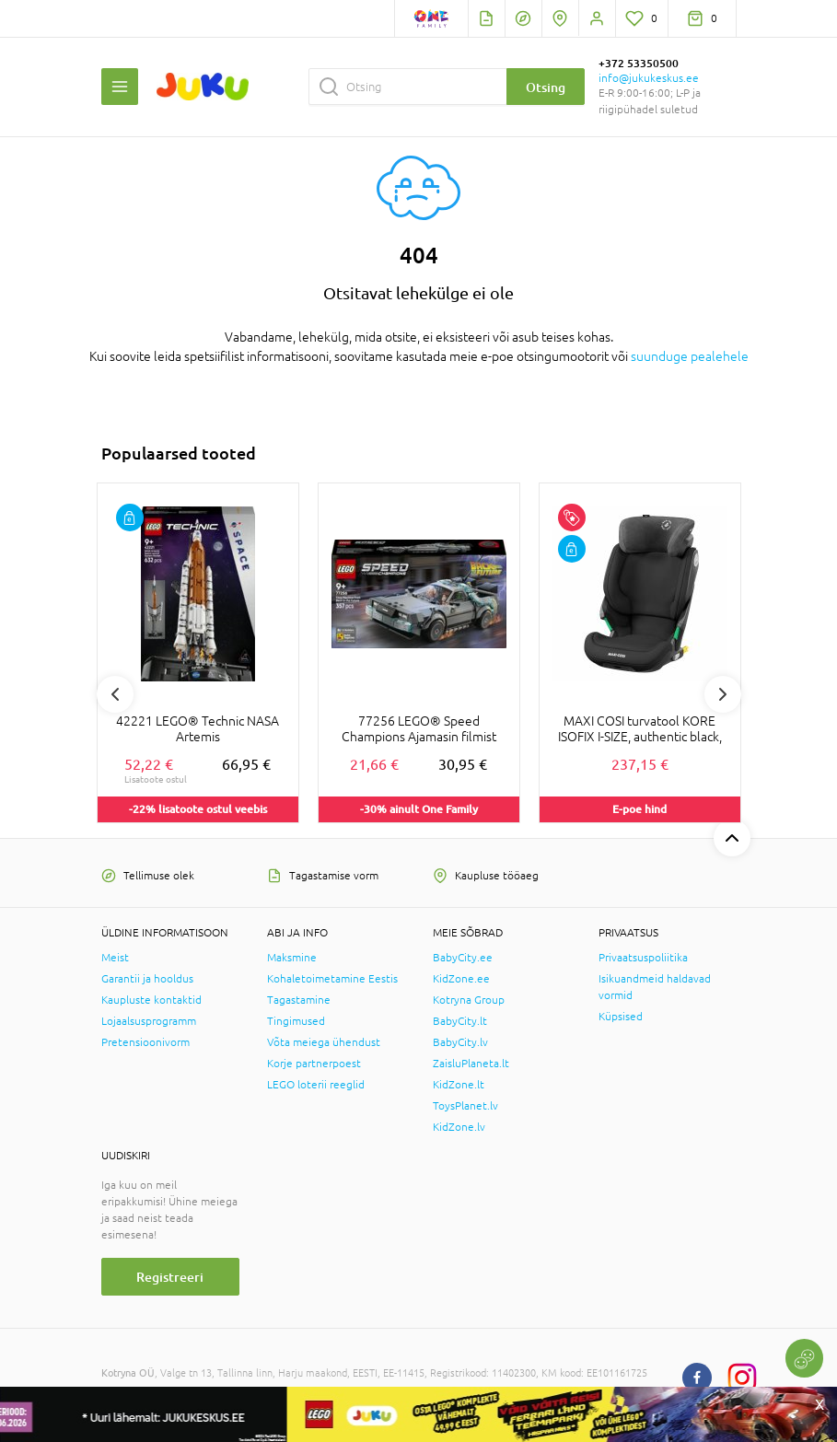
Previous (115, 694)
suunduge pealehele (690, 356)
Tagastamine (299, 1000)
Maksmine (292, 957)
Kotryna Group (469, 1000)
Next (722, 694)
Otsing (545, 87)
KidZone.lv (459, 1127)
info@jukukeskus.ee (649, 78)
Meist (115, 957)
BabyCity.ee (463, 957)
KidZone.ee (461, 978)
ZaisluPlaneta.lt (471, 1063)
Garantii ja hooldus (147, 978)
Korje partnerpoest (314, 1063)
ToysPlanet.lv (465, 1105)
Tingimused (296, 1021)
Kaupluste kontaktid (151, 1000)
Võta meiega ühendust (323, 1042)
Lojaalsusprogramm (148, 1021)
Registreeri (169, 1277)
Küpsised (621, 1016)
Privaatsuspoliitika (643, 957)
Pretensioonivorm (145, 1042)
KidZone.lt (458, 1084)
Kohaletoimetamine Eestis (332, 978)
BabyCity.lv (460, 1042)
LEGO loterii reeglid (316, 1084)
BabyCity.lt (460, 1021)
